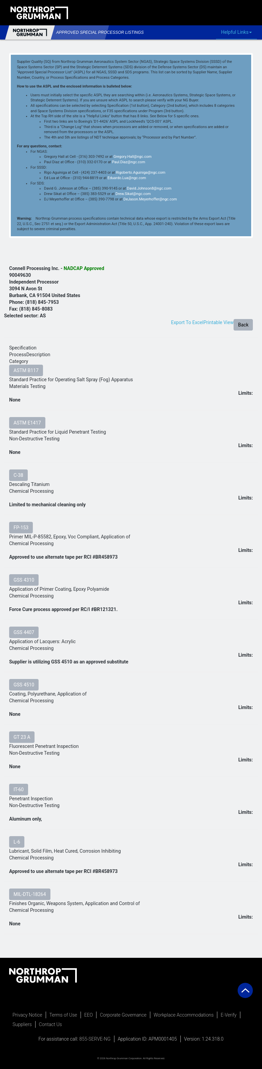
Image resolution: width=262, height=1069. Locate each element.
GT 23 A (22, 737)
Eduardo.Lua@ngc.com (127, 178)
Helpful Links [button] (238, 32)
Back (243, 324)
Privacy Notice (27, 1015)
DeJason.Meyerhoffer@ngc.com (150, 199)
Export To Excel (187, 322)
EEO (88, 1015)
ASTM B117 (26, 370)
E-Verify (229, 1015)
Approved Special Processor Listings (79, 32)
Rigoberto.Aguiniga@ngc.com (140, 172)
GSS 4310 (24, 580)
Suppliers (22, 1024)
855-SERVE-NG (94, 1039)
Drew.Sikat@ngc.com (133, 194)
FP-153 (21, 527)
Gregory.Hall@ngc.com (132, 156)
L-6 (17, 842)
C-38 (18, 475)
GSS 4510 (24, 684)
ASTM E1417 (27, 423)
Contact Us (50, 1024)
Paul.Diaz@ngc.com (128, 162)
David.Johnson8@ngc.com (149, 188)
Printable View (218, 322)
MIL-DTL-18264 (30, 894)
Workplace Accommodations (184, 1015)
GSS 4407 (24, 632)
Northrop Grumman (30, 32)
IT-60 (19, 789)
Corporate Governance (123, 1015)
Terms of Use (63, 1015)
